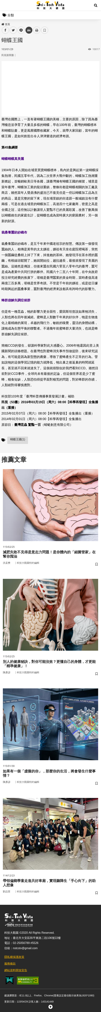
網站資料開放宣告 (15, 970)
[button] (95, 5)
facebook (5, 30)
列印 (36, 30)
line (20, 30)
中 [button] (28, 30)
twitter (13, 30)
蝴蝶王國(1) (17, 439)
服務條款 (10, 963)
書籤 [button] (44, 30)
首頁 (5, 24)
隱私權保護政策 (14, 956)
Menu (5, 5)
